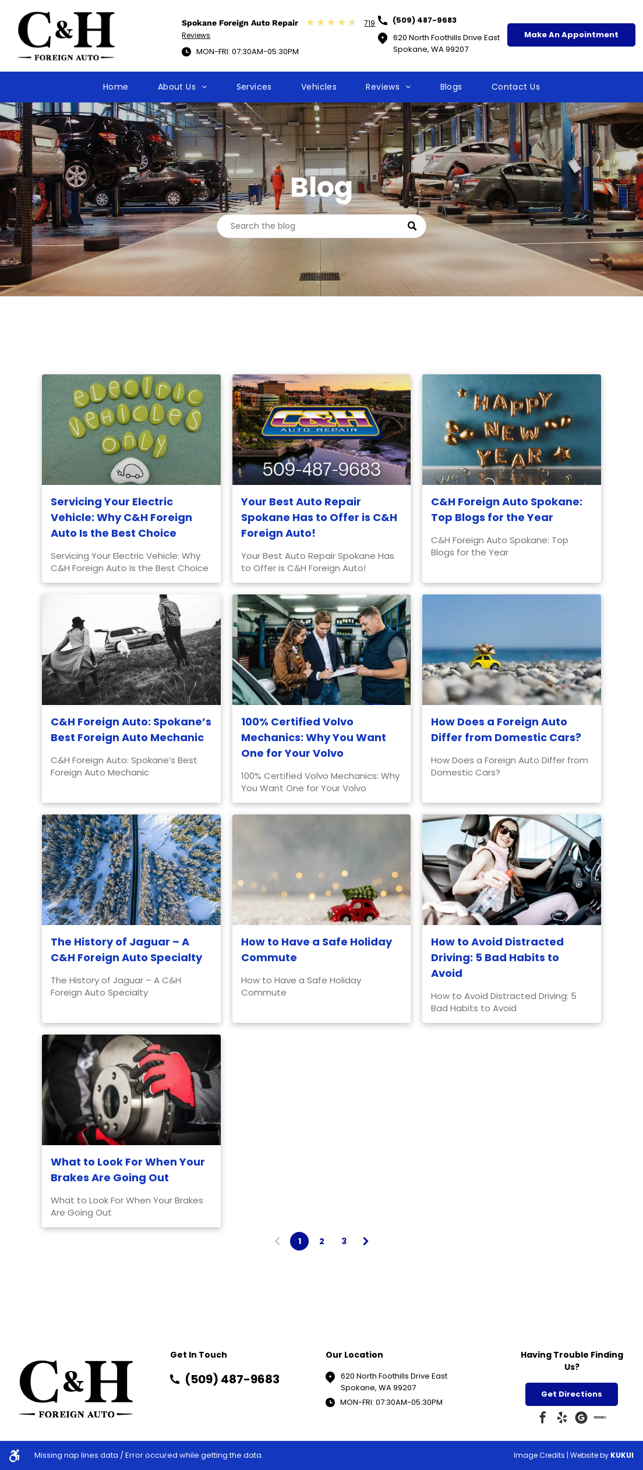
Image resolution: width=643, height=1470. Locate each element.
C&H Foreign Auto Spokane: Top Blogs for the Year (506, 509)
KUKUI (622, 1455)
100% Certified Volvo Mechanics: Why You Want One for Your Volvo (313, 737)
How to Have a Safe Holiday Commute (316, 949)
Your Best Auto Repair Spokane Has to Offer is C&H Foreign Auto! (319, 517)
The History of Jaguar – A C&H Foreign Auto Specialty (126, 949)
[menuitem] (116, 87)
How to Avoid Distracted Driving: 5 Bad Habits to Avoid (497, 957)
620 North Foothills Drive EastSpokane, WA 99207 (446, 43)
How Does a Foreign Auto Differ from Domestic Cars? (506, 729)
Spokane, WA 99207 (378, 1387)
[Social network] (600, 1419)
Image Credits (539, 1455)
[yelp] (562, 1419)
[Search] (321, 226)
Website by (589, 1455)
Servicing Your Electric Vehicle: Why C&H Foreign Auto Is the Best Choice (121, 517)
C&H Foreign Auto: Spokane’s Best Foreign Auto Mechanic (131, 729)
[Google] (581, 1419)
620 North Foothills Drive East (394, 1376)
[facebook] (543, 1419)
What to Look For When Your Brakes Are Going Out (128, 1169)
